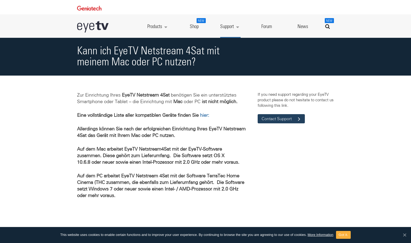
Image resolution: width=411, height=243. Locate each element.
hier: (204, 115)
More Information (320, 235)
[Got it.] (404, 234)
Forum (266, 26)
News (303, 26)
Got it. (343, 235)
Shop (197, 23)
